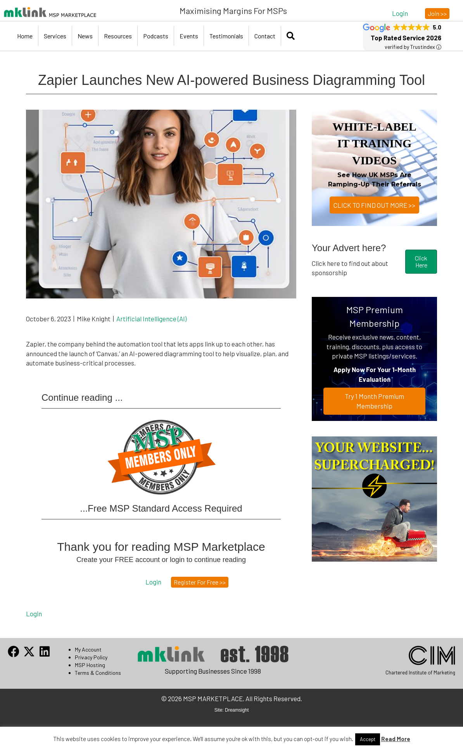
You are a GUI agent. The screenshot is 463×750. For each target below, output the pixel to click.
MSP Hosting (90, 665)
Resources (118, 36)
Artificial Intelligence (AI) (151, 318)
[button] (400, 13)
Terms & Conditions (98, 672)
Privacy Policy (91, 657)
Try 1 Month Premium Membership (374, 401)
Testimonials (226, 36)
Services (55, 36)
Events (189, 36)
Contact (264, 36)
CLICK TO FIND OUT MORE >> (374, 205)
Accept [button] (367, 739)
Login (34, 613)
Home (25, 36)
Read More (395, 738)
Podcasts (155, 36)
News (85, 36)
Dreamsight (237, 710)
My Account (88, 649)
